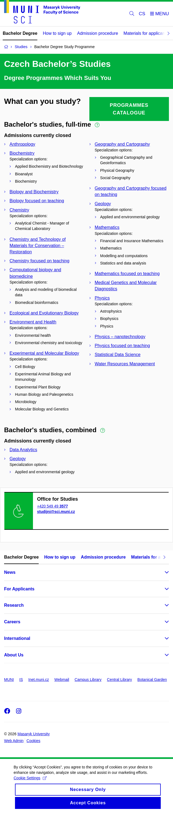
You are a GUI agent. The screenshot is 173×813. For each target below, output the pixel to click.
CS (142, 13)
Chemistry (19, 210)
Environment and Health (33, 322)
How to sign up (57, 33)
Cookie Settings (30, 782)
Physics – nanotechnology (120, 336)
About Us (13, 655)
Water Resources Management (125, 364)
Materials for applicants (145, 33)
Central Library (119, 679)
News (10, 572)
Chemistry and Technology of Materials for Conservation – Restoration (38, 245)
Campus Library (88, 679)
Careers (12, 621)
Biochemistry (22, 153)
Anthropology (22, 144)
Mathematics (107, 227)
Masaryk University (33, 734)
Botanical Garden (152, 679)
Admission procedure (97, 33)
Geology (103, 203)
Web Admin (13, 741)
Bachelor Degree (20, 33)
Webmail (61, 679)
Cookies (33, 741)
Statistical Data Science (118, 354)
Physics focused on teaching (122, 345)
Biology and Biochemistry (34, 191)
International (17, 638)
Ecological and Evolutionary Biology (44, 313)
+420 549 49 (52, 506)
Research (14, 605)
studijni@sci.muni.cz (56, 511)
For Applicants (19, 589)
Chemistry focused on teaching (39, 260)
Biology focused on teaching (37, 200)
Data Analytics (23, 449)
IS (21, 679)
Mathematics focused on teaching (127, 273)
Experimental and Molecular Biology (44, 353)
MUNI (9, 679)
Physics (102, 298)
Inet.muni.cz (38, 679)
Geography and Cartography (122, 144)
